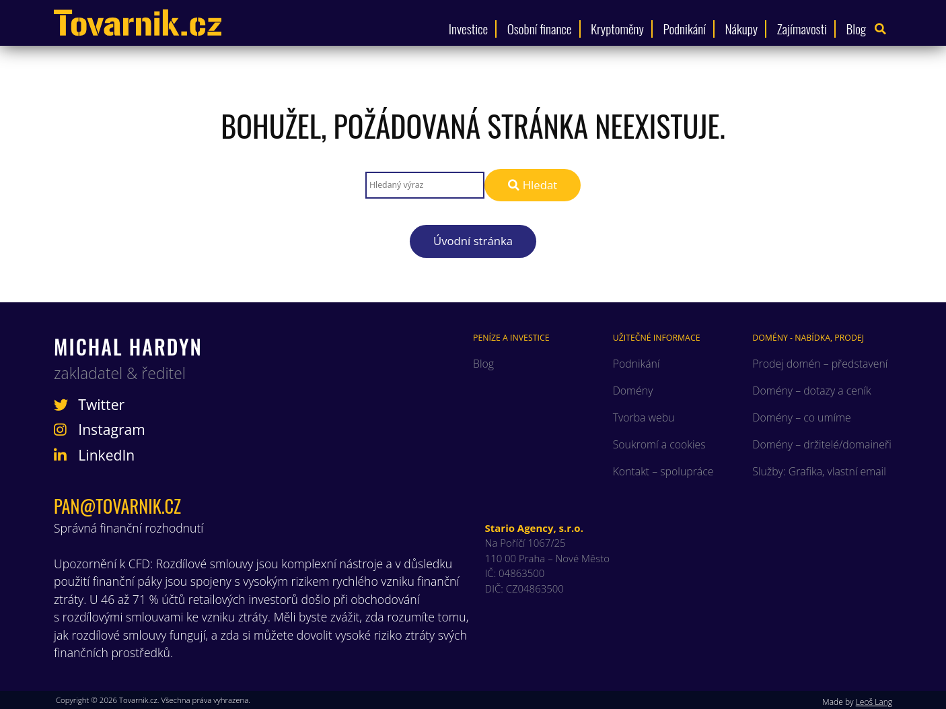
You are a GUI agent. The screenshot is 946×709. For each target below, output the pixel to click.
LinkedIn (94, 455)
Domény (633, 390)
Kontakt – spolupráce (663, 471)
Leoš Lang (874, 702)
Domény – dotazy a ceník (811, 390)
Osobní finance (539, 28)
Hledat (532, 185)
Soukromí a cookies (659, 444)
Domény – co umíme (801, 417)
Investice (468, 28)
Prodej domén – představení (819, 363)
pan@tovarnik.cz (117, 506)
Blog (856, 28)
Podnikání (684, 28)
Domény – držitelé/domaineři (821, 444)
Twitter (89, 404)
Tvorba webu (644, 417)
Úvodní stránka (473, 240)
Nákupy (741, 28)
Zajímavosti (802, 28)
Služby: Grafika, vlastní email (818, 471)
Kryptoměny (617, 28)
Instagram (99, 429)
